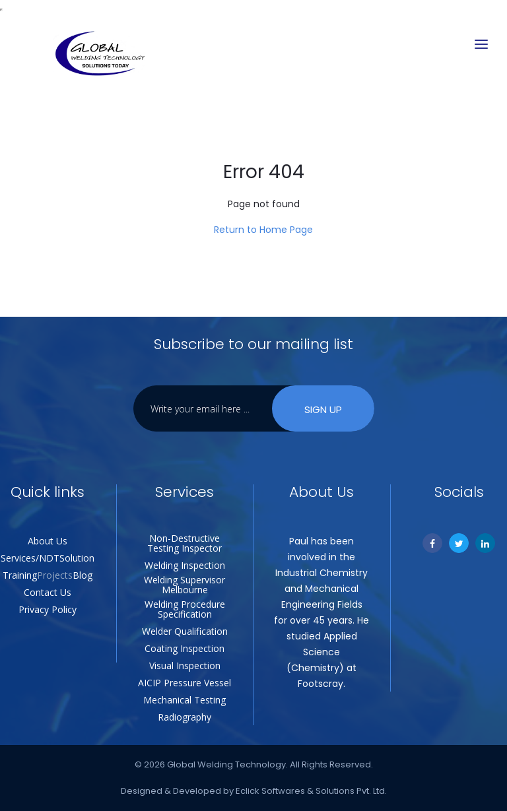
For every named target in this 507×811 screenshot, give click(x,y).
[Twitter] (459, 543)
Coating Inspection (184, 648)
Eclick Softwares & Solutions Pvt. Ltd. (311, 791)
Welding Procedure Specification (185, 609)
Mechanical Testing (184, 700)
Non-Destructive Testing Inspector (184, 543)
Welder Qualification (185, 631)
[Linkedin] (485, 543)
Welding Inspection (185, 565)
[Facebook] (432, 543)
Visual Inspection (184, 665)
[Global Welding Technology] (100, 54)
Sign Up (323, 409)
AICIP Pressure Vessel (184, 683)
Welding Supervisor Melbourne (184, 585)
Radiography (184, 717)
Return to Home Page (263, 229)
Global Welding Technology (226, 764)
